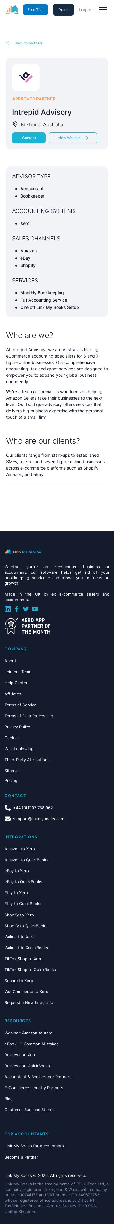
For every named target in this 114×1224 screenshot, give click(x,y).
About (10, 660)
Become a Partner (21, 1157)
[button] (102, 9)
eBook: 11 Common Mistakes (32, 1043)
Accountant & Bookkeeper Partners (38, 1076)
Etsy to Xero (16, 892)
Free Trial (35, 9)
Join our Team (18, 671)
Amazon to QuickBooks (26, 859)
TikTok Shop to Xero (24, 958)
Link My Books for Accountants (34, 1145)
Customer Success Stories (30, 1109)
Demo (63, 9)
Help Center (16, 682)
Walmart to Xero (20, 936)
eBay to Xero (17, 870)
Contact (29, 137)
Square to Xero (19, 980)
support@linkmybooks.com (38, 818)
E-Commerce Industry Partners (34, 1087)
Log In (85, 9)
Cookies (12, 737)
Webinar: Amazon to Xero (29, 1032)
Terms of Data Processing (29, 715)
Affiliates (13, 693)
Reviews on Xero (20, 1054)
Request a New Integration (30, 1002)
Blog (9, 1098)
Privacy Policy (17, 726)
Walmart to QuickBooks (26, 947)
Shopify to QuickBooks (26, 925)
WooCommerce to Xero (26, 991)
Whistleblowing (19, 748)
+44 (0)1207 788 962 (33, 807)
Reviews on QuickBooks (27, 1065)
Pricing (11, 780)
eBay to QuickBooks (23, 881)
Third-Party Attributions (27, 759)
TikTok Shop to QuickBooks (30, 969)
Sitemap (12, 770)
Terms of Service (20, 704)
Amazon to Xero (20, 848)
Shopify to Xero (19, 914)
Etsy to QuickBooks (23, 903)
